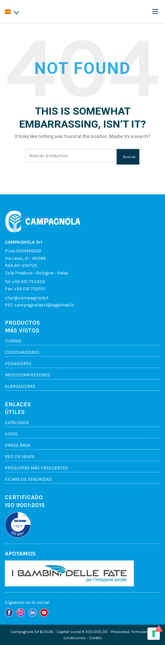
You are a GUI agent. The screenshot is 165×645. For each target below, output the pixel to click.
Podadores (18, 363)
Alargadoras (20, 386)
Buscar (129, 157)
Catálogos (17, 422)
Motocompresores (27, 375)
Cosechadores (22, 352)
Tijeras (13, 341)
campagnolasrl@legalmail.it (44, 305)
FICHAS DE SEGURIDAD (28, 479)
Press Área (17, 445)
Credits (95, 638)
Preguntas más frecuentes (36, 468)
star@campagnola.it (27, 298)
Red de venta (19, 456)
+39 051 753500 (28, 281)
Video (11, 434)
